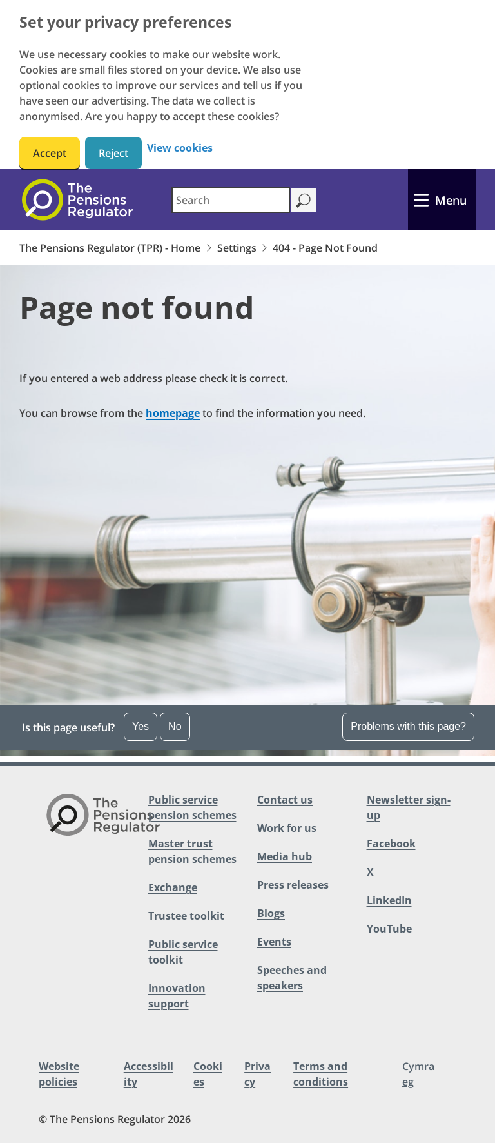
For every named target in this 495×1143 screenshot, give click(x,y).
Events (274, 942)
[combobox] (230, 200)
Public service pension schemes (192, 807)
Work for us (286, 828)
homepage (173, 413)
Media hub (284, 856)
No (174, 726)
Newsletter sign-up (409, 807)
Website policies (59, 1074)
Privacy (257, 1074)
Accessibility (148, 1074)
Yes (140, 726)
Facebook (391, 843)
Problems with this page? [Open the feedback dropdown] (408, 726)
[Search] (303, 200)
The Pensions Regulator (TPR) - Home (109, 248)
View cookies (180, 148)
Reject (113, 153)
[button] (247, 727)
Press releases (293, 885)
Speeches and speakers (292, 978)
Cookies (207, 1074)
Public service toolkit (183, 952)
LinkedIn (389, 900)
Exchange (172, 887)
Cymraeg (418, 1074)
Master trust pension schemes (192, 851)
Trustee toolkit (186, 916)
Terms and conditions (320, 1074)
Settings (237, 248)
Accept (49, 153)
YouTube (389, 929)
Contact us (285, 800)
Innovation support (177, 996)
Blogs (271, 913)
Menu (451, 200)
